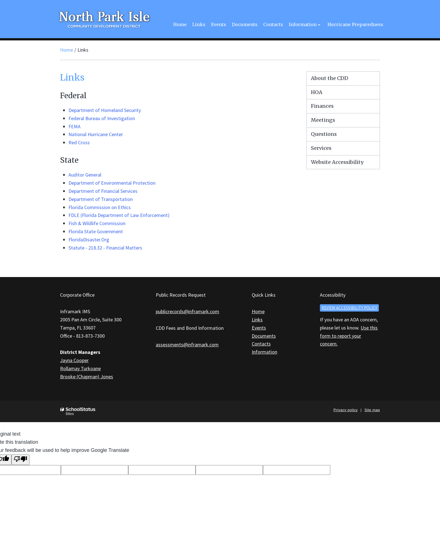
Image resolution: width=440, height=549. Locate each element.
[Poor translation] (20, 459)
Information (264, 352)
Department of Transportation (100, 199)
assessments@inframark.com (187, 344)
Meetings (323, 120)
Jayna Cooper (74, 360)
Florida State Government (95, 231)
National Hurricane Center (95, 134)
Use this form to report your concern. (349, 335)
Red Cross (79, 142)
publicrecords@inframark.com (187, 311)
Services (321, 148)
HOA (316, 92)
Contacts (261, 343)
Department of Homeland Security (104, 110)
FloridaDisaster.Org (88, 239)
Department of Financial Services (103, 191)
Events (259, 327)
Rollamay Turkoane (80, 368)
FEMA (74, 126)
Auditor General (84, 174)
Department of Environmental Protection (111, 183)
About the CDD (329, 78)
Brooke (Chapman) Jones (86, 376)
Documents (264, 336)
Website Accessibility (337, 162)
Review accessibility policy (349, 307)
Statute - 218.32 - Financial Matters (105, 247)
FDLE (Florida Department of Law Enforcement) (118, 215)
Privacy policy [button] (345, 410)
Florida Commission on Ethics (99, 207)
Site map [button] (372, 410)
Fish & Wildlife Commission (96, 223)
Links (257, 319)
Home (66, 50)
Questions (324, 134)
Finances (322, 106)
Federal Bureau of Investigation (101, 118)
